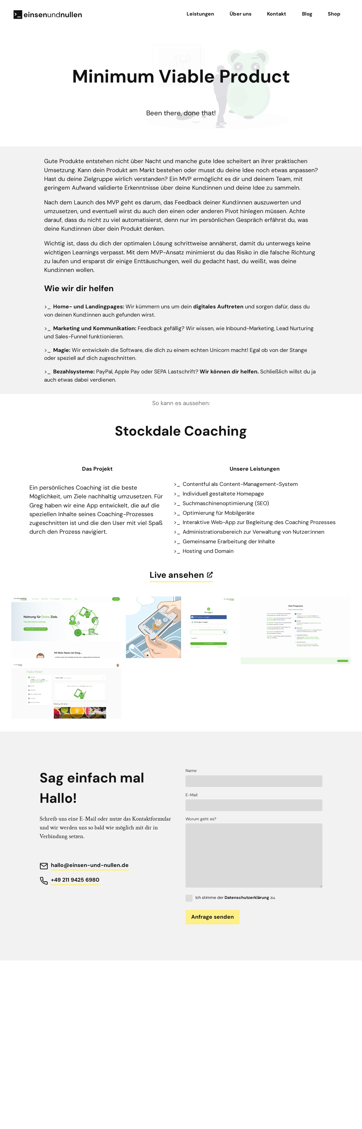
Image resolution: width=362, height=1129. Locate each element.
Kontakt (276, 14)
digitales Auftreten (218, 306)
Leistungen (200, 14)
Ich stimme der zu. (230, 898)
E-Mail (191, 794)
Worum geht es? (201, 818)
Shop (334, 14)
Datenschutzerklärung (247, 897)
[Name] (254, 781)
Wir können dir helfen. (229, 371)
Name (191, 770)
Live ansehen (181, 574)
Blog (307, 14)
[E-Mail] (254, 805)
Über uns (240, 14)
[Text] (254, 855)
